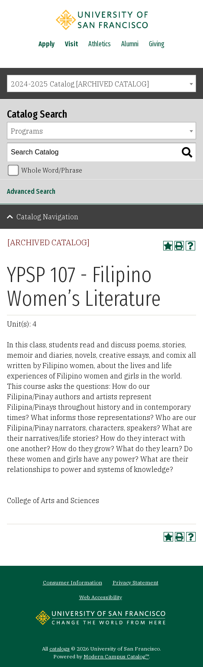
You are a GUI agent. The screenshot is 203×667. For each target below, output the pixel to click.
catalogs (59, 648)
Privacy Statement (135, 582)
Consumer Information (72, 582)
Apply (47, 44)
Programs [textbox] (27, 131)
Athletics (99, 44)
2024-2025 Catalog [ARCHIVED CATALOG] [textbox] (80, 84)
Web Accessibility (100, 597)
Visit (71, 44)
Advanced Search (31, 191)
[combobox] (101, 83)
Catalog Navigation (47, 216)
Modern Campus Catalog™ (116, 656)
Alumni (130, 44)
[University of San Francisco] (102, 31)
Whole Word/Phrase (51, 170)
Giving (156, 44)
